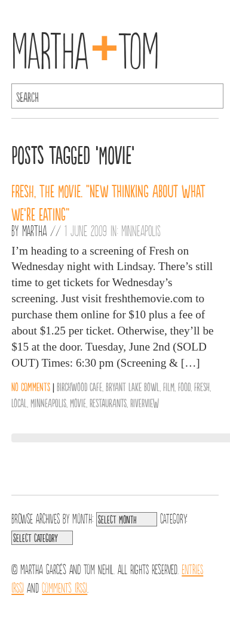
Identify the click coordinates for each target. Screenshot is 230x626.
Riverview (144, 402)
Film (168, 386)
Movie (78, 402)
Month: (82, 517)
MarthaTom (85, 48)
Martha (34, 230)
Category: (173, 517)
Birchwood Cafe (79, 386)
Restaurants (108, 402)
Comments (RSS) (64, 586)
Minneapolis (141, 230)
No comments (30, 386)
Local (19, 402)
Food (184, 386)
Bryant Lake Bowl (133, 386)
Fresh (202, 386)
